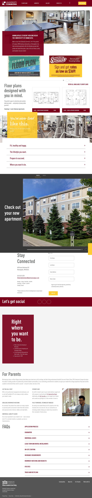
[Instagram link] (44, 301)
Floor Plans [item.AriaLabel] (24, 3)
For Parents (77, 481)
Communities (60, 481)
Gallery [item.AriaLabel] (47, 3)
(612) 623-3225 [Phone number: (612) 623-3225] (21, 275)
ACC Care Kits (43, 395)
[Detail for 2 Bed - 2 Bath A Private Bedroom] (76, 100)
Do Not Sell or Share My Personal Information (23, 495)
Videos (44, 174)
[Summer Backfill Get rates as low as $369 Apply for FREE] (65, 66)
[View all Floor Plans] (61, 84)
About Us (69, 481)
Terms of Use (11, 495)
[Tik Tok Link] (90, 252)
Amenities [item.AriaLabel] (36, 3)
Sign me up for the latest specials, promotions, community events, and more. (61, 284)
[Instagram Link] (90, 249)
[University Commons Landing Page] (9, 3)
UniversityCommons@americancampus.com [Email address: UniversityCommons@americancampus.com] (28, 277)
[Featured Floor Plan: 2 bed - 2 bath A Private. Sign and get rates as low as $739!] (24, 66)
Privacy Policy (4, 495)
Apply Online (82, 3)
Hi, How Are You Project (52, 393)
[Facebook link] (40, 301)
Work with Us (87, 481)
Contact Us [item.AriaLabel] (59, 3)
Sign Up (54, 292)
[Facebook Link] (90, 246)
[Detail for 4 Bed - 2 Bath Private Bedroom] (46, 100)
